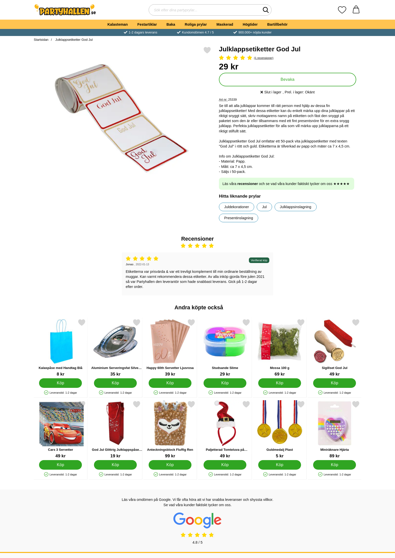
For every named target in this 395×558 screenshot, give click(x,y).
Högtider (250, 24)
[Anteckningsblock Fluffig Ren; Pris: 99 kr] (170, 429)
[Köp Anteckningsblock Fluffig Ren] (170, 465)
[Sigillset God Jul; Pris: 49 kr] (334, 347)
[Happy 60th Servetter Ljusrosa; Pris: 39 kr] (170, 347)
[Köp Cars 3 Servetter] (60, 465)
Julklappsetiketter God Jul (73, 40)
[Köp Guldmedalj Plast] (279, 465)
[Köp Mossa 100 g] (279, 383)
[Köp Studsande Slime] (225, 383)
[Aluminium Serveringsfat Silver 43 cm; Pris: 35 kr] (115, 347)
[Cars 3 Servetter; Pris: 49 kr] (60, 429)
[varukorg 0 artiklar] (356, 10)
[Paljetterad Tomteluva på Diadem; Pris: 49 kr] (225, 429)
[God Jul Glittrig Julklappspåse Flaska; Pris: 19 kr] (115, 429)
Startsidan (41, 40)
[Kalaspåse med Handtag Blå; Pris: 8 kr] (60, 347)
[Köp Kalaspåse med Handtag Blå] (60, 383)
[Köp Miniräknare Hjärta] (334, 465)
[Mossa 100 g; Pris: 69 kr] (280, 347)
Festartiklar (147, 24)
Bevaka (288, 79)
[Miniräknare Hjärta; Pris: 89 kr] (334, 429)
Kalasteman (117, 24)
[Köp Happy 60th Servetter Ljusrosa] (170, 383)
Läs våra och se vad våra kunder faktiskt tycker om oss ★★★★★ (286, 184)
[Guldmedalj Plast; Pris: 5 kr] (280, 429)
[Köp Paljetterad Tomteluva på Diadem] (225, 465)
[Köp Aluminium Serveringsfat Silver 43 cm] (115, 383)
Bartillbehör (277, 24)
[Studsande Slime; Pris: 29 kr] (225, 347)
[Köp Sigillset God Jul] (334, 383)
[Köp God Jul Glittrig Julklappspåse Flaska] (115, 465)
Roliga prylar (196, 24)
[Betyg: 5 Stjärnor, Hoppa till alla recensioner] (287, 58)
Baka (171, 24)
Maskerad (224, 24)
